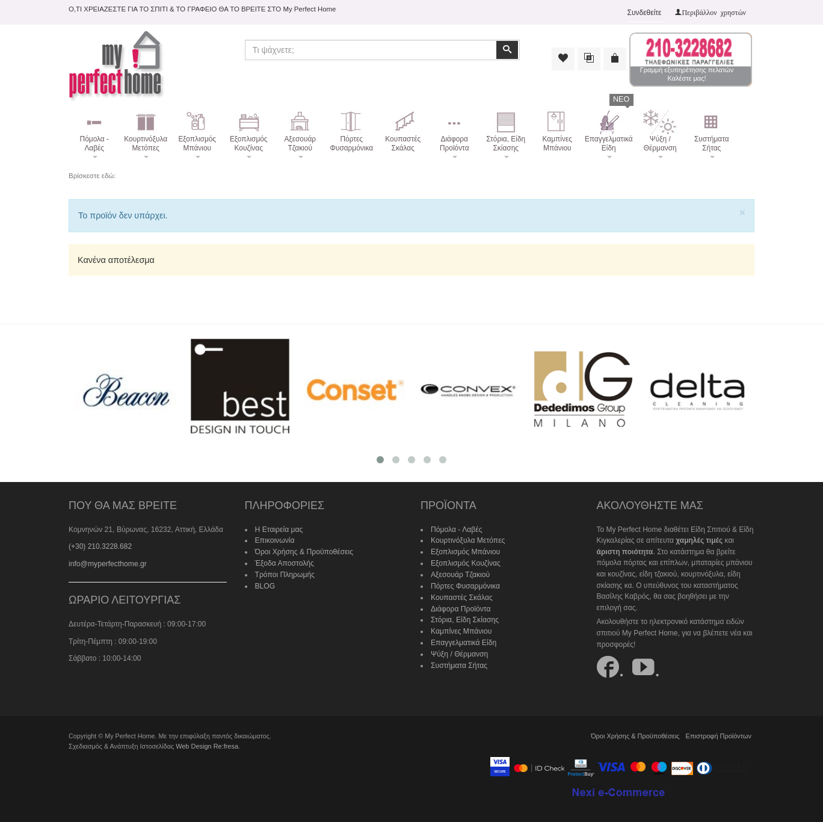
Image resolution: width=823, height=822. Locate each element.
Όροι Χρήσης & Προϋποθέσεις (304, 552)
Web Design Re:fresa (206, 745)
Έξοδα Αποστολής (284, 562)
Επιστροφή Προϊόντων (718, 736)
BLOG (265, 585)
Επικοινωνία (274, 540)
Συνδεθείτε (644, 12)
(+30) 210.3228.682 (100, 546)
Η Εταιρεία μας (279, 529)
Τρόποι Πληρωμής (284, 574)
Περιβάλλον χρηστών (714, 12)
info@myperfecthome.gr (107, 564)
